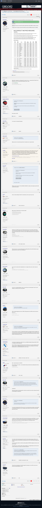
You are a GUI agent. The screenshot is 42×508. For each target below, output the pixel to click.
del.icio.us (13, 485)
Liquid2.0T (20, 205)
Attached (13, 25)
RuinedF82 (4, 165)
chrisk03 (21, 375)
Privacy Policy (14, 506)
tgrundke (4, 438)
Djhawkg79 (20, 131)
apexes (4, 305)
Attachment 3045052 (17, 109)
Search (39, 10)
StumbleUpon (4, 485)
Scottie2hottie (5, 248)
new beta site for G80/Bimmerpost (7, 2)
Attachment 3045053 (18, 178)
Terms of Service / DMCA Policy (20, 506)
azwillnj (4, 150)
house (4, 194)
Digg (22, 484)
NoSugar (4, 210)
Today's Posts (35, 10)
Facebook (13, 484)
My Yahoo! (23, 485)
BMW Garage (24, 10)
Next (36, 14)
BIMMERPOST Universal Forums (8, 11)
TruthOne (4, 464)
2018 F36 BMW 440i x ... (5, 355)
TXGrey (19, 375)
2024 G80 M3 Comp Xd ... (5, 113)
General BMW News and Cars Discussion (18, 11)
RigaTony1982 (5, 266)
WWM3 (22, 205)
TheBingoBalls (5, 341)
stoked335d (5, 229)
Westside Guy (20, 282)
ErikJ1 (23, 205)
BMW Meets (28, 10)
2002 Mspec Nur (4, 241)
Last (38, 14)
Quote (38, 75)
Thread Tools (37, 16)
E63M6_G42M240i (6, 99)
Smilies (3, 493)
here (22, 2)
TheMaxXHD (5, 324)
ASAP (4, 362)
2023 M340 (4, 448)
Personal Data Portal (26, 506)
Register (32, 10)
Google (32, 484)
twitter (3, 484)
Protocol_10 (4, 19)
